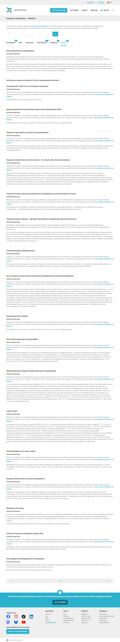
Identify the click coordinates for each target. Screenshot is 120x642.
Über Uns (94, 10)
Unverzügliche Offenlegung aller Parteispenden (25, 559)
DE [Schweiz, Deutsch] (110, 2)
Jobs (46, 616)
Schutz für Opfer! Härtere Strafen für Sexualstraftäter (27, 132)
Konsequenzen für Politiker (17, 316)
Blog (46, 618)
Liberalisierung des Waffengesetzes (20, 250)
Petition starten (58, 10)
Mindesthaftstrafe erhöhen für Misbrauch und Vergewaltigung (31, 371)
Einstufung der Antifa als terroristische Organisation (27, 86)
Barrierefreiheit (104, 622)
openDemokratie (68, 618)
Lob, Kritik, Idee (50, 622)
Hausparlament (68, 620)
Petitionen (74, 10)
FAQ (64, 614)
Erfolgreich (53, 42)
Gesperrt (64, 42)
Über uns (48, 614)
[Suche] (113, 10)
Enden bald (29, 43)
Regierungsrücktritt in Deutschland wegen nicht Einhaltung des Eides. (34, 109)
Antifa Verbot (11, 411)
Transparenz (103, 614)
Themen (84, 620)
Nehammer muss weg (15, 508)
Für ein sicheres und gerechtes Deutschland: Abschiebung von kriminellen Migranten (40, 276)
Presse (47, 620)
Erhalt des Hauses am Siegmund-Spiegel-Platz (24, 533)
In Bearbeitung (42, 42)
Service (84, 10)
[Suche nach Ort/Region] (28, 34)
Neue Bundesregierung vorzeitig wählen (22, 339)
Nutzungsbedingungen (40, 26)
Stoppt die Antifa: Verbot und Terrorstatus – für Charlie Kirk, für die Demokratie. (38, 160)
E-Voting (66, 622)
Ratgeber (84, 614)
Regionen (84, 622)
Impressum (103, 620)
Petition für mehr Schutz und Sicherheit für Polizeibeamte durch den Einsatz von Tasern (41, 194)
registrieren (91, 2)
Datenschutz (103, 618)
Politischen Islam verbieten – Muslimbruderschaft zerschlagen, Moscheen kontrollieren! (41, 219)
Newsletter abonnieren (17, 631)
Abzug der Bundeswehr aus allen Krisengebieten (25, 478)
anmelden (101, 2)
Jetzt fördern (60, 602)
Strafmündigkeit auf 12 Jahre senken (21, 451)
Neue (20, 43)
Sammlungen (10, 42)
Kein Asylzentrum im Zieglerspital (20, 51)
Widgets (66, 616)
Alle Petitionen (86, 616)
